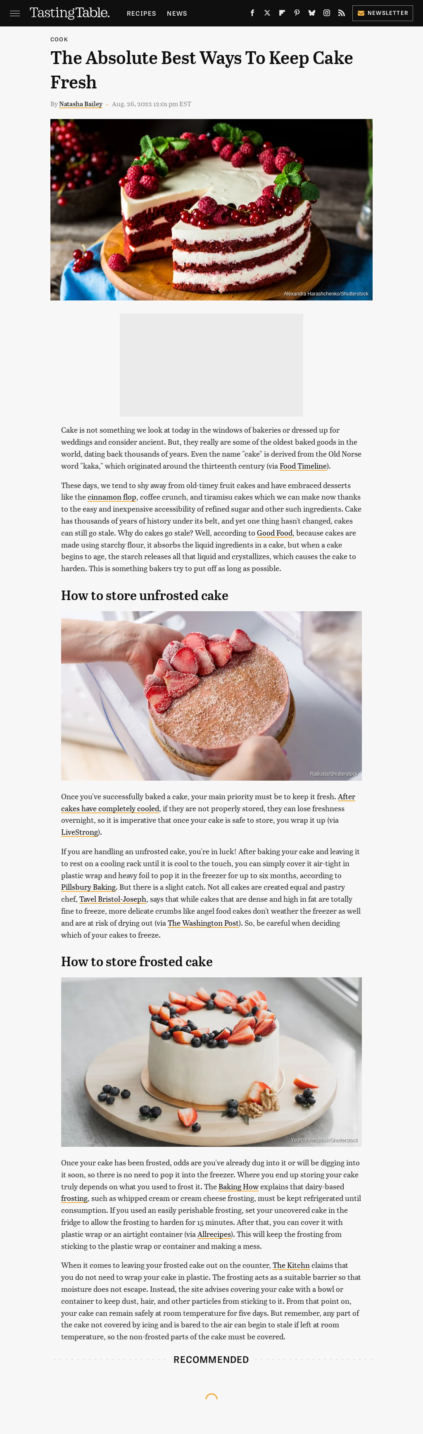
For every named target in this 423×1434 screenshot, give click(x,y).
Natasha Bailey (80, 103)
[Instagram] (327, 14)
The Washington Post (203, 922)
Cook (59, 39)
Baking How (239, 1186)
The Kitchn (291, 1265)
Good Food (274, 532)
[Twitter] (267, 14)
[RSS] (341, 14)
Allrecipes (214, 1234)
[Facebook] (252, 14)
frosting (74, 1198)
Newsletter (383, 13)
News (177, 13)
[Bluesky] (312, 14)
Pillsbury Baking (88, 886)
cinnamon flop (112, 496)
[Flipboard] (282, 14)
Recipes (141, 13)
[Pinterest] (297, 14)
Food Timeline (303, 465)
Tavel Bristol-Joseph (112, 898)
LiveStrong (79, 832)
